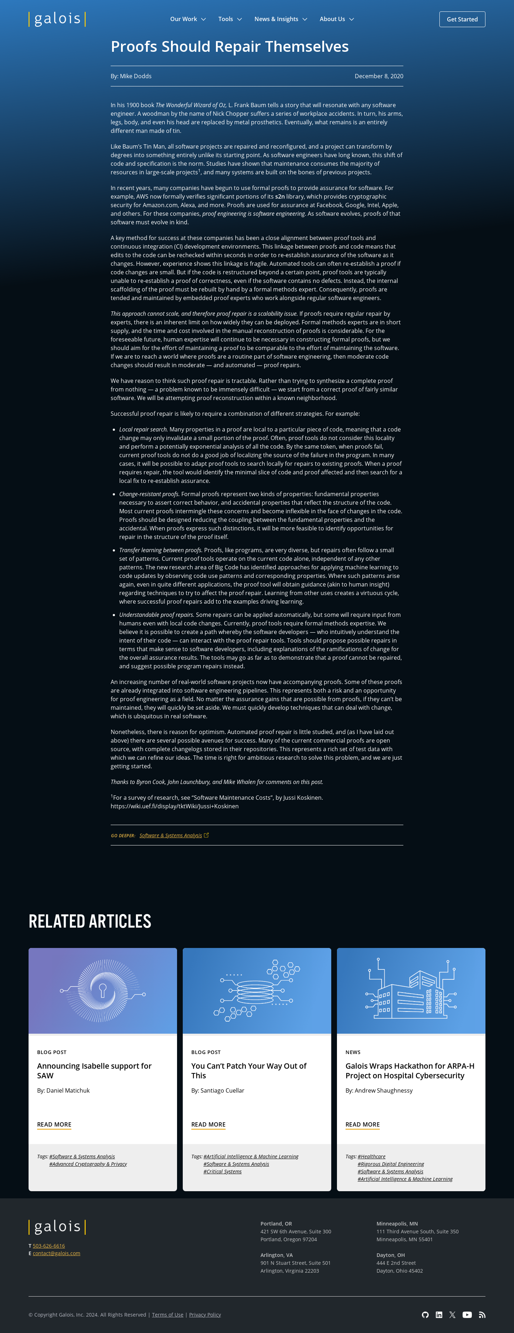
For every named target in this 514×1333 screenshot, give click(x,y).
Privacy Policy (205, 1314)
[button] (188, 19)
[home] (57, 19)
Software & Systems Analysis (171, 835)
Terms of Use (167, 1314)
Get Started (462, 19)
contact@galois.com (56, 1253)
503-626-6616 (49, 1245)
